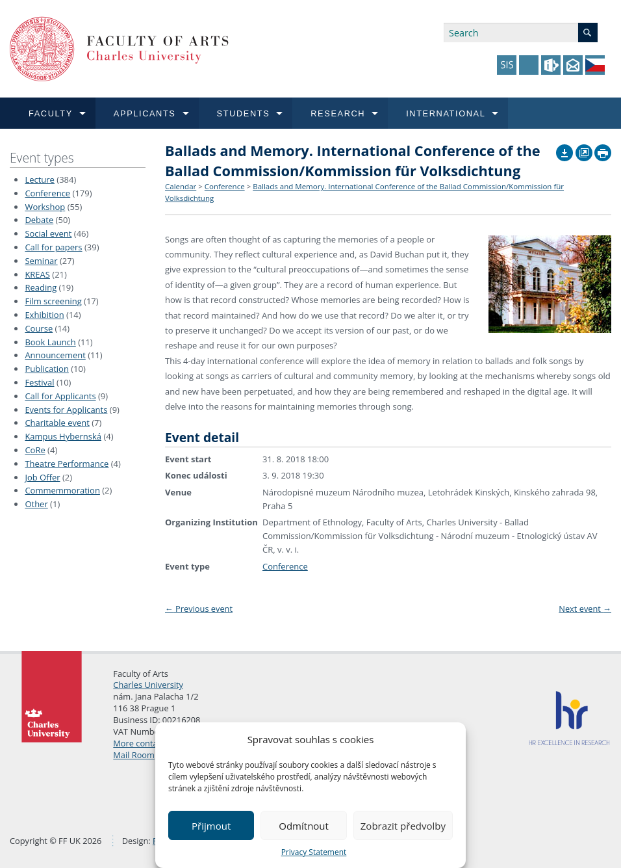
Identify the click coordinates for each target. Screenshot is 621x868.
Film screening (53, 301)
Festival (39, 382)
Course (39, 328)
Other (36, 504)
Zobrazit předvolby (403, 825)
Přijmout (211, 825)
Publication (46, 369)
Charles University (148, 684)
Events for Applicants (66, 409)
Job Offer (42, 477)
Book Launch (50, 342)
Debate (39, 220)
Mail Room (134, 755)
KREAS (37, 274)
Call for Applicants (60, 396)
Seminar (41, 261)
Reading (41, 287)
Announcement (55, 355)
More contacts (140, 743)
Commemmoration (62, 490)
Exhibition (44, 315)
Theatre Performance (66, 463)
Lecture (40, 179)
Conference (47, 193)
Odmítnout (304, 825)
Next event (585, 608)
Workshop (45, 207)
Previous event (199, 608)
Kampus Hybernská (63, 436)
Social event (48, 233)
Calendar (180, 186)
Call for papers (53, 247)
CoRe (35, 450)
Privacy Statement (314, 852)
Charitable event (57, 422)
